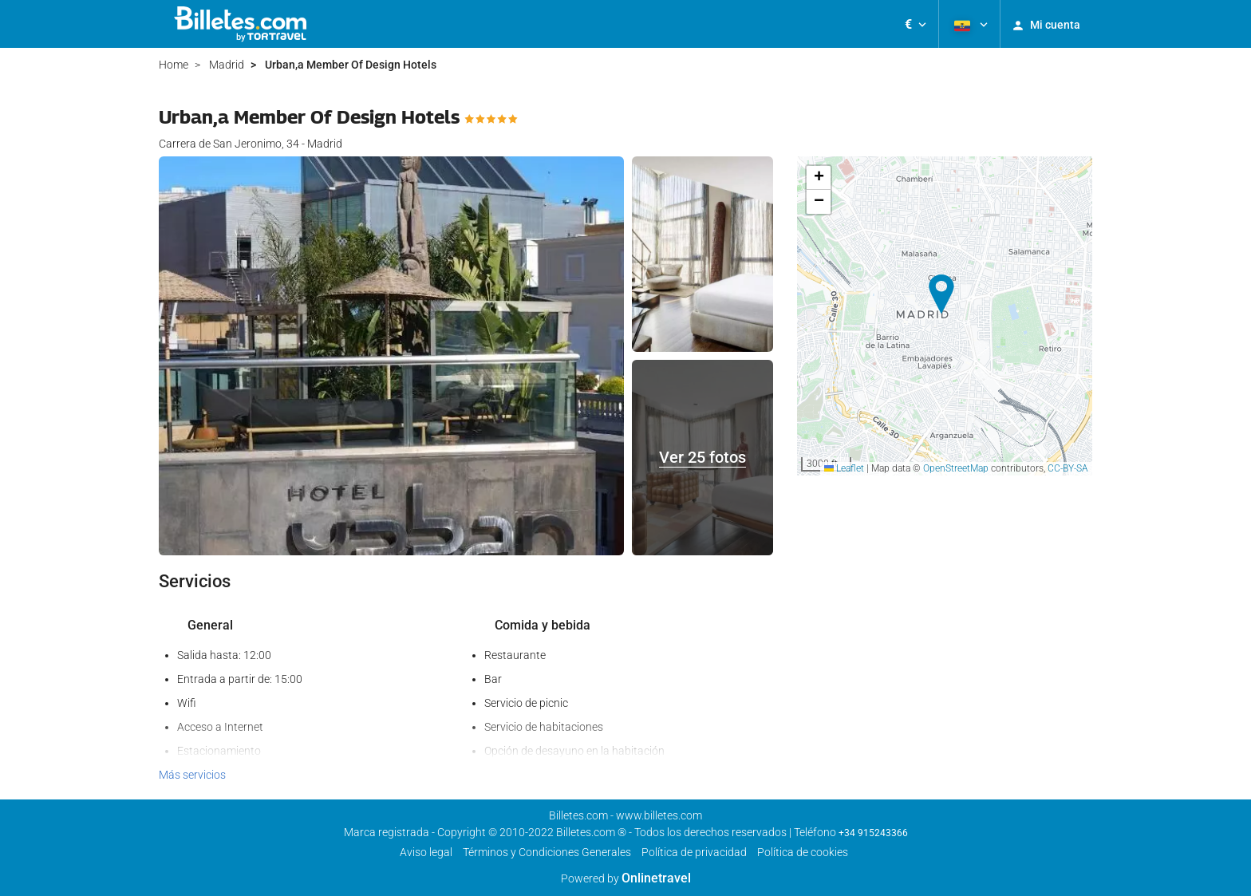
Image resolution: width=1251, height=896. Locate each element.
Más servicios (192, 774)
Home (173, 64)
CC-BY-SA (1068, 468)
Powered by (626, 878)
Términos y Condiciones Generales (547, 852)
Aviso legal (426, 852)
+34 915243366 (873, 833)
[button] (915, 24)
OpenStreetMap (956, 468)
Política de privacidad (694, 852)
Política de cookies (802, 852)
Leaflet (844, 468)
